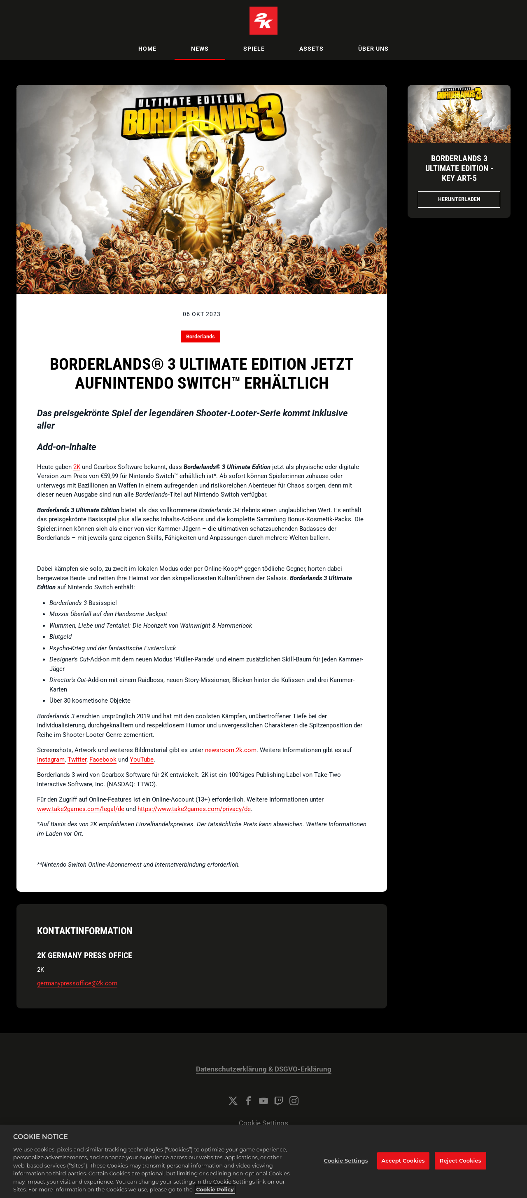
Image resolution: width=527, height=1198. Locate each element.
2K (76, 467)
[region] (263, 1161)
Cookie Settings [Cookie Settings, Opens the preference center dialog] (346, 1160)
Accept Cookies (403, 1160)
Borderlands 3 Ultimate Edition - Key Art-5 (459, 168)
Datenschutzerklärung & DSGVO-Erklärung (263, 1069)
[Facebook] (248, 1100)
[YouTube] (263, 1100)
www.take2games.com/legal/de (80, 809)
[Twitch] (278, 1100)
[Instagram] (293, 1100)
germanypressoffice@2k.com (77, 983)
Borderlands (200, 336)
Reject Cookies (460, 1160)
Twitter (77, 759)
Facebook (103, 759)
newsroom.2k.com (231, 750)
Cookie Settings (263, 1123)
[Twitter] (233, 1100)
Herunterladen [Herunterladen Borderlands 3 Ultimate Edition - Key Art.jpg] (459, 199)
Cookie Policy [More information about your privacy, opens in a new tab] (215, 1189)
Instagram (51, 759)
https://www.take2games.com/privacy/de (194, 809)
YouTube (142, 759)
